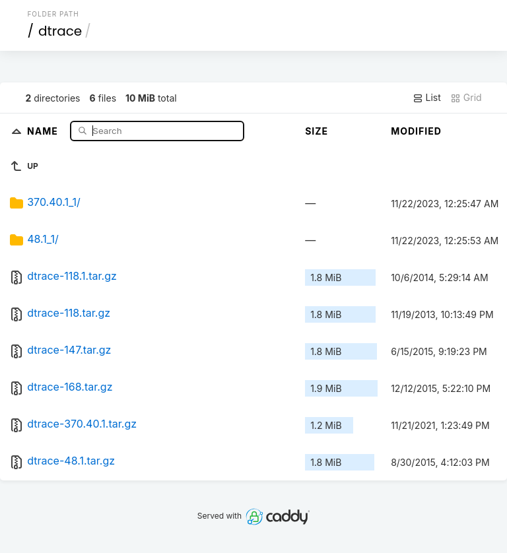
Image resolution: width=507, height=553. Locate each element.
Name (44, 130)
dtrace (60, 31)
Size (316, 131)
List (427, 98)
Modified (416, 131)
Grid (466, 98)
